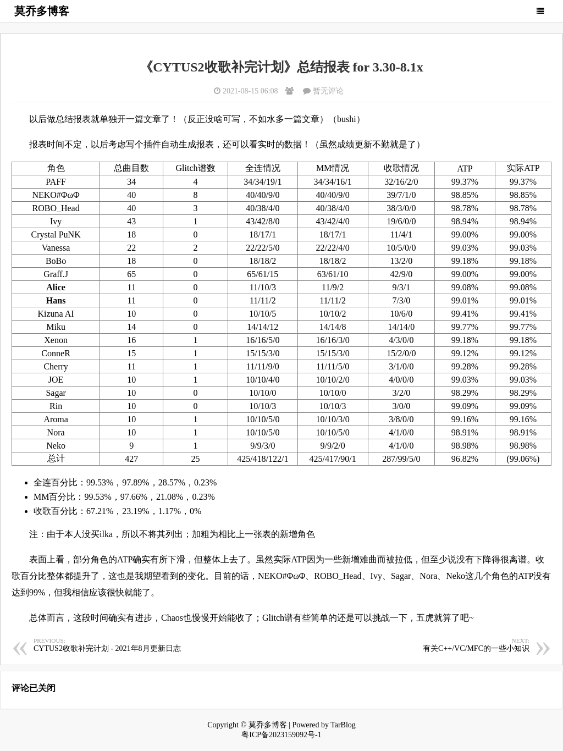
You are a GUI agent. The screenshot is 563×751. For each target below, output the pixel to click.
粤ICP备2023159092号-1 (281, 735)
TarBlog (343, 725)
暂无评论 (328, 91)
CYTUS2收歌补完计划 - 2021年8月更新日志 (158, 645)
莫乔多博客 (41, 11)
